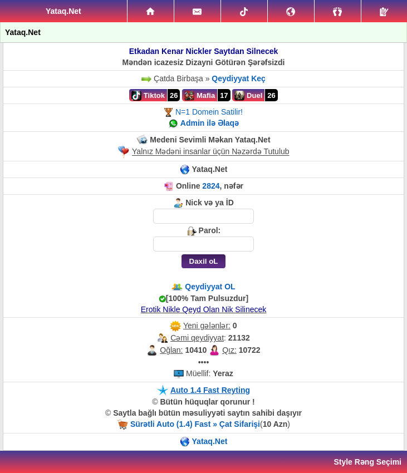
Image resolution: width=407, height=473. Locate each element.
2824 (210, 185)
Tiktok (148, 96)
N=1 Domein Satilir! (209, 111)
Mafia (199, 96)
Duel (248, 96)
